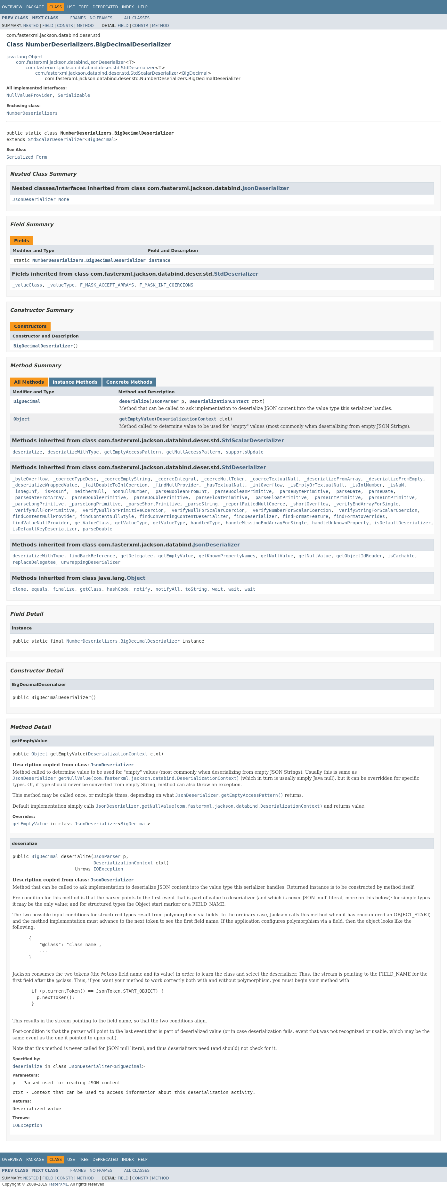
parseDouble (97, 528)
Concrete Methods (129, 382)
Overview (12, 7)
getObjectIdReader (359, 555)
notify (142, 589)
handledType (205, 522)
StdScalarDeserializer (56, 139)
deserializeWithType (73, 451)
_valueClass (27, 284)
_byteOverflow (30, 478)
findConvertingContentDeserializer (183, 516)
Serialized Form (26, 157)
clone (19, 589)
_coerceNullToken (223, 478)
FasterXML (58, 1184)
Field (47, 25)
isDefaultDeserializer (402, 522)
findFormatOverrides (359, 516)
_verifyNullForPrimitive (43, 510)
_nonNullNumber (128, 491)
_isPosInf (54, 491)
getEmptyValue (137, 418)
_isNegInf (24, 491)
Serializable (74, 95)
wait (217, 589)
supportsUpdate (245, 451)
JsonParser (165, 401)
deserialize (134, 401)
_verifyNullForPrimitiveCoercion (122, 510)
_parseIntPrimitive (336, 497)
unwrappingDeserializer (90, 562)
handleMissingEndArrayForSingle (266, 522)
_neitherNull (88, 491)
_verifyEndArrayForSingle (366, 503)
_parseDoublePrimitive (97, 497)
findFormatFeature (305, 516)
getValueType (131, 522)
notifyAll (168, 589)
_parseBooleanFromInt (180, 491)
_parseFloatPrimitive (220, 497)
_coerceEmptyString (126, 478)
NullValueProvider (29, 95)
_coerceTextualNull (274, 478)
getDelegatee (136, 555)
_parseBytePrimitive (302, 491)
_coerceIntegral (176, 478)
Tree (84, 7)
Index (128, 7)
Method (85, 25)
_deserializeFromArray (332, 478)
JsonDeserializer (265, 188)
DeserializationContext (219, 401)
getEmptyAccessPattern (132, 451)
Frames (78, 18)
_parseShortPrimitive (153, 503)
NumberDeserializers (32, 113)
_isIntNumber (366, 484)
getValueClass (92, 522)
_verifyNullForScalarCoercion (207, 510)
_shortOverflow (309, 503)
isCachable (401, 555)
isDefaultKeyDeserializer (44, 528)
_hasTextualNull (224, 484)
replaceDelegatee (34, 562)
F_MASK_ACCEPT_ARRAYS (107, 284)
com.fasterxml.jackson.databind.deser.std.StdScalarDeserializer (106, 73)
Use (71, 7)
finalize (63, 589)
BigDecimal (194, 73)
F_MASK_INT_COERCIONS (166, 284)
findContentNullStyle (107, 516)
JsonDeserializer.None (40, 199)
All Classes (137, 18)
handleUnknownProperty (340, 522)
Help (143, 7)
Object (21, 418)
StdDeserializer (236, 274)
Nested (30, 25)
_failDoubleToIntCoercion (115, 484)
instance (159, 260)
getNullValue (277, 555)
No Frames (101, 18)
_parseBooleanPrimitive (242, 491)
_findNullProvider (176, 484)
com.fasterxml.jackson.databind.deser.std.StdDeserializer (90, 67)
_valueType (61, 284)
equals (39, 589)
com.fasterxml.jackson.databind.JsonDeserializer (70, 62)
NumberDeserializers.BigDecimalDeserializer (89, 260)
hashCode (117, 589)
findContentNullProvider (43, 516)
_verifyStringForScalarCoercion (377, 510)
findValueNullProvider (40, 522)
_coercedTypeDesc (74, 478)
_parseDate (347, 491)
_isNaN (396, 484)
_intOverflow (266, 484)
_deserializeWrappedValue (44, 484)
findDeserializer (255, 516)
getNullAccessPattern (193, 451)
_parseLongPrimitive (38, 503)
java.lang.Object (24, 56)
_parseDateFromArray (38, 497)
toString (196, 589)
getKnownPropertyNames (227, 555)
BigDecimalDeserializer (43, 345)
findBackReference (92, 555)
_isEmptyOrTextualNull (316, 484)
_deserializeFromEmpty (394, 478)
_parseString (201, 503)
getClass (91, 589)
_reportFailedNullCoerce (254, 503)
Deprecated (105, 7)
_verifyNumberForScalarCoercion (290, 510)
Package (35, 7)
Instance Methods (75, 382)
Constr (65, 25)
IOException (108, 868)
